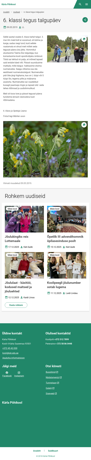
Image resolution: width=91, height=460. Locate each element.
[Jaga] (85, 19)
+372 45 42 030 (9, 348)
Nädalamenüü (52, 377)
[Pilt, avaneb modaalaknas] (45, 149)
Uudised (16, 12)
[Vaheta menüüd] (86, 4)
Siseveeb (50, 393)
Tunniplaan (51, 383)
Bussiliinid (51, 372)
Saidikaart (53, 451)
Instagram (19, 374)
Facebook (7, 374)
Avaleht (6, 12)
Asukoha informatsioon (13, 358)
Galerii (49, 388)
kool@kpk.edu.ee (10, 353)
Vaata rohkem (16, 305)
